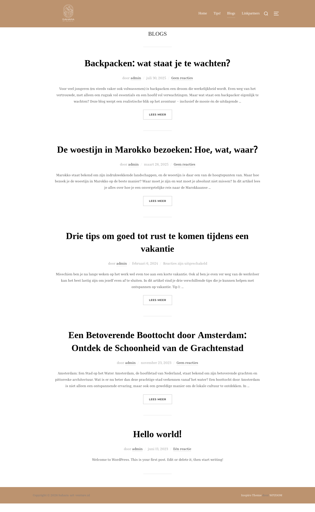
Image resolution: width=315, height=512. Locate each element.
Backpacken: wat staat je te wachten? (157, 72)
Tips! (217, 13)
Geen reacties (182, 86)
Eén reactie (182, 457)
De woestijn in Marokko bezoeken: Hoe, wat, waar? (157, 159)
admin (136, 86)
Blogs (231, 13)
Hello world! (157, 443)
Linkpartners (251, 13)
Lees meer (160, 123)
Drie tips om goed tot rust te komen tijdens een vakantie (157, 251)
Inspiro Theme (251, 503)
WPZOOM (276, 503)
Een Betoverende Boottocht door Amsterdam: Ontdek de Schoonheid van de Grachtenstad (157, 350)
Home (202, 13)
